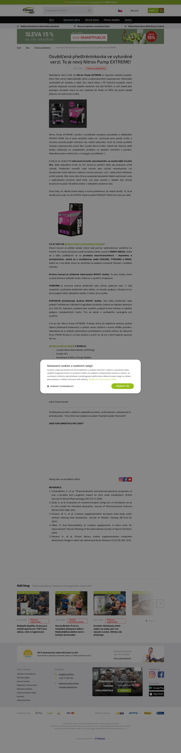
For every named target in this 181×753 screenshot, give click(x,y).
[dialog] (90, 376)
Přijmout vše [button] (122, 386)
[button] (60, 386)
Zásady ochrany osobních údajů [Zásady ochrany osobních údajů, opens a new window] (102, 379)
